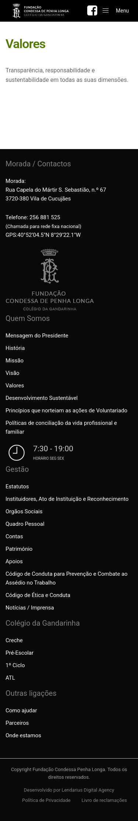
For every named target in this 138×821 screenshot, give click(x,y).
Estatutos (17, 486)
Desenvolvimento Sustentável (42, 398)
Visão (13, 373)
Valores (15, 385)
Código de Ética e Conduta (38, 595)
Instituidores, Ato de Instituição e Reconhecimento (67, 499)
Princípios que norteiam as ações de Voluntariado (66, 410)
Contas (14, 536)
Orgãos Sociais (24, 511)
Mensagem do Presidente (37, 335)
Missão (15, 360)
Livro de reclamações (104, 800)
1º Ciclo (15, 665)
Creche (14, 640)
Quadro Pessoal (25, 524)
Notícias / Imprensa (30, 607)
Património (19, 549)
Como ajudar (21, 710)
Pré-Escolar (19, 653)
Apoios (14, 561)
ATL (10, 677)
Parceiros (17, 723)
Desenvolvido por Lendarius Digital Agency (69, 790)
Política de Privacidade (46, 800)
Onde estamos (23, 735)
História (15, 348)
